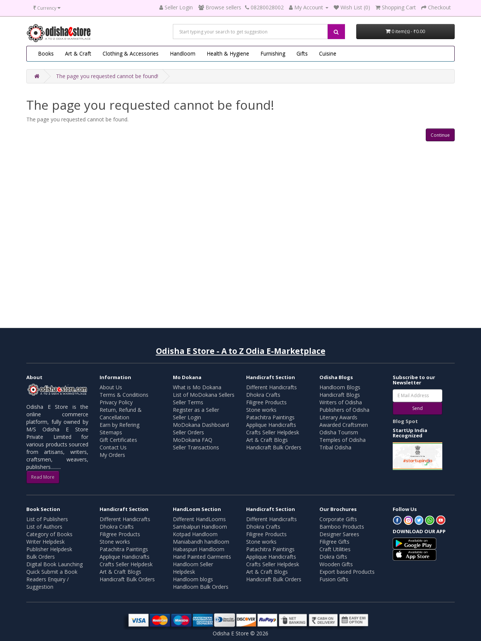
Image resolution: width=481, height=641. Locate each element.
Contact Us (113, 447)
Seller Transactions (196, 447)
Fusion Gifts (333, 579)
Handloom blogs (193, 579)
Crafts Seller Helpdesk (272, 432)
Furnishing (272, 53)
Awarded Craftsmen (343, 424)
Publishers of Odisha (344, 409)
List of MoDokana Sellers (203, 394)
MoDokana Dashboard (201, 424)
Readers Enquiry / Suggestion (47, 583)
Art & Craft (78, 53)
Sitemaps (111, 432)
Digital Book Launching (54, 564)
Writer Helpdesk (45, 541)
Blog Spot (405, 421)
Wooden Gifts (336, 564)
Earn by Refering (119, 424)
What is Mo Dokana (197, 387)
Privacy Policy (116, 402)
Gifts (302, 53)
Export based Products (347, 571)
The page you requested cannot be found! (107, 76)
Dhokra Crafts (263, 394)
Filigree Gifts (334, 541)
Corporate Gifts (338, 519)
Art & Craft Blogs (267, 439)
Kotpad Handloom (195, 534)
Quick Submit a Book (51, 571)
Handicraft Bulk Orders (273, 447)
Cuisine (327, 53)
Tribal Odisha (335, 447)
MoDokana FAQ (192, 439)
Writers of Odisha (340, 402)
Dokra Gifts (333, 556)
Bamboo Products (341, 526)
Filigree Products (266, 402)
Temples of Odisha (342, 439)
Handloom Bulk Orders (200, 586)
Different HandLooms (199, 519)
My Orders (112, 454)
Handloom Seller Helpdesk (193, 568)
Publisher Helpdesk (49, 549)
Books (46, 53)
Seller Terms (188, 402)
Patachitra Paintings (270, 417)
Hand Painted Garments (202, 556)
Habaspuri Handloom (198, 549)
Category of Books (49, 534)
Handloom (182, 53)
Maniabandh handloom (201, 541)
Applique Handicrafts (271, 424)
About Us (111, 387)
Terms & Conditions (124, 394)
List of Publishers (47, 519)
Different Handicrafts (271, 387)
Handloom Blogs (339, 387)
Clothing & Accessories (131, 53)
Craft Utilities (335, 549)
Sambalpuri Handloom (200, 526)
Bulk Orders (40, 556)
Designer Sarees (339, 534)
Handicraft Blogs (339, 394)
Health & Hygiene (228, 53)
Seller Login (187, 417)
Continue (440, 135)
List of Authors (44, 526)
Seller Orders (188, 432)
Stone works (261, 409)
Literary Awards (338, 417)
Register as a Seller (196, 409)
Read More (42, 477)
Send (417, 408)
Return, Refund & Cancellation (121, 413)
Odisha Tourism (338, 432)
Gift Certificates (118, 439)
